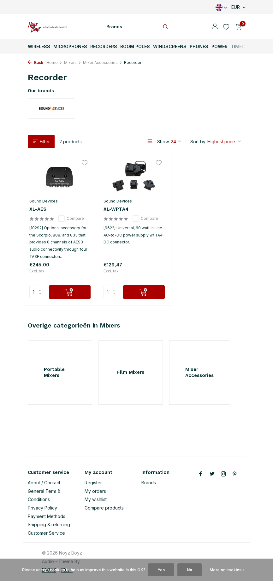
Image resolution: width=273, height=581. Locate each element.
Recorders (103, 46)
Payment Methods (46, 516)
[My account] (215, 26)
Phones (199, 46)
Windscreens (170, 46)
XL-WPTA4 (116, 209)
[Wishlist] (226, 26)
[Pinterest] (234, 474)
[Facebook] (200, 474)
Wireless (39, 46)
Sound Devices (43, 201)
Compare (71, 218)
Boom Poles (135, 46)
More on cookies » (227, 569)
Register (93, 482)
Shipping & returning (49, 524)
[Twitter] (212, 474)
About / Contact (44, 482)
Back (35, 62)
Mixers (72, 62)
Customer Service (46, 533)
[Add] (70, 292)
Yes (161, 569)
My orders (95, 491)
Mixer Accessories (102, 62)
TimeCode (242, 46)
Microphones (70, 46)
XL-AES (37, 209)
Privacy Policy (42, 507)
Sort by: (198, 141)
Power (219, 46)
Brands (114, 26)
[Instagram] (223, 474)
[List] (149, 141)
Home (54, 62)
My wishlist (96, 499)
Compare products (104, 507)
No (189, 569)
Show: (163, 141)
